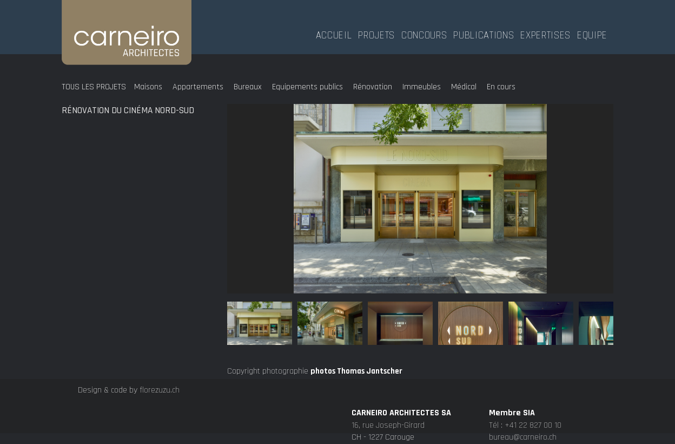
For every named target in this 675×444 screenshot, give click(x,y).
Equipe (592, 34)
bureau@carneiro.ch (523, 437)
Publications (483, 34)
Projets (376, 34)
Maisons (148, 87)
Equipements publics (307, 87)
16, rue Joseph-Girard (388, 425)
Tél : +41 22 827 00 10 (525, 425)
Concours (424, 34)
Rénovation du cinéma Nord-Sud (128, 110)
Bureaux (248, 87)
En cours (501, 87)
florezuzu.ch (160, 390)
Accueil (334, 34)
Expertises (545, 34)
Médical (464, 87)
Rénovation (372, 87)
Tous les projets (94, 87)
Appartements (198, 87)
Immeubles (421, 87)
